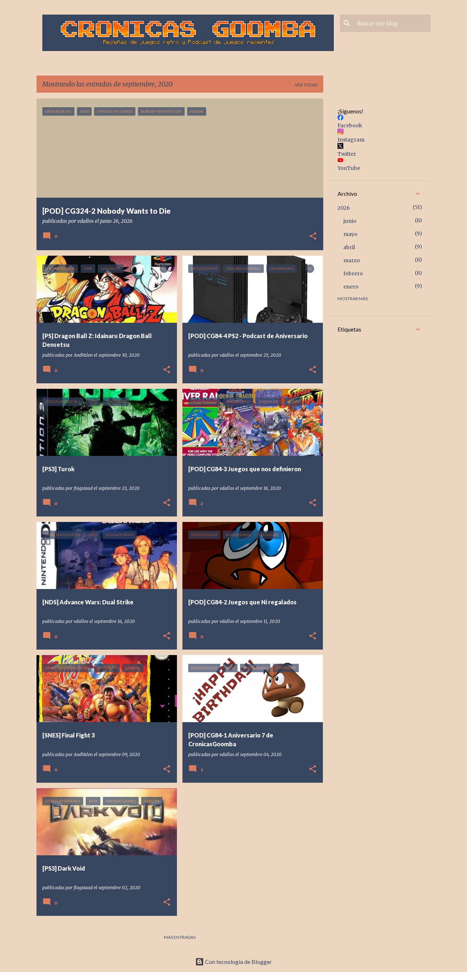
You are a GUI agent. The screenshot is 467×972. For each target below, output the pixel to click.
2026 (343, 208)
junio (349, 221)
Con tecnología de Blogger (233, 961)
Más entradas (180, 937)
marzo (351, 260)
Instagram (350, 139)
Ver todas (306, 85)
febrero (353, 273)
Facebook (349, 125)
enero (351, 286)
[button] (313, 237)
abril (349, 247)
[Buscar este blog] (392, 23)
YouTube (348, 168)
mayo (350, 234)
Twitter (346, 154)
